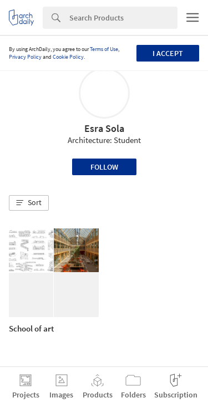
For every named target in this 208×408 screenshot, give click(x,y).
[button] (29, 203)
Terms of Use (104, 49)
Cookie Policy (68, 56)
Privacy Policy (25, 56)
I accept (168, 53)
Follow (104, 167)
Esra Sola (104, 128)
